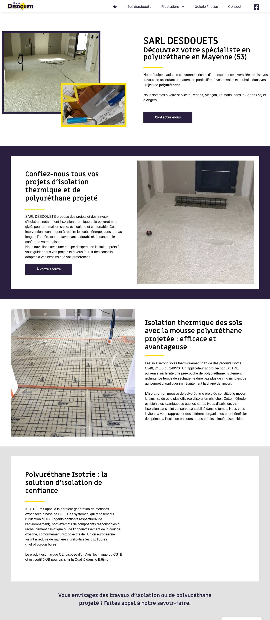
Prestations (172, 6)
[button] (167, 117)
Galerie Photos (206, 6)
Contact (235, 6)
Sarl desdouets (139, 6)
